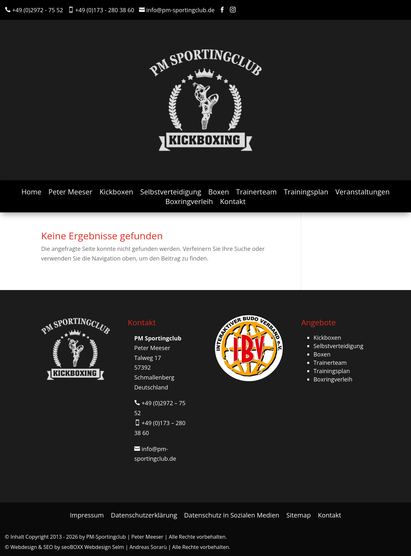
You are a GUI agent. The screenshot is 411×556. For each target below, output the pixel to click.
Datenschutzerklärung (144, 514)
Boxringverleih (189, 202)
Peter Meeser (70, 192)
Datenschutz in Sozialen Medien (231, 514)
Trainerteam (256, 192)
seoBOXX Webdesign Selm (92, 547)
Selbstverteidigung (170, 192)
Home (31, 192)
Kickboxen (116, 192)
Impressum (87, 514)
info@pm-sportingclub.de (180, 10)
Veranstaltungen (362, 192)
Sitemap (298, 514)
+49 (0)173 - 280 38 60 (104, 10)
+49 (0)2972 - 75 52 (37, 10)
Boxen (218, 192)
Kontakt (233, 202)
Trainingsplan (306, 192)
